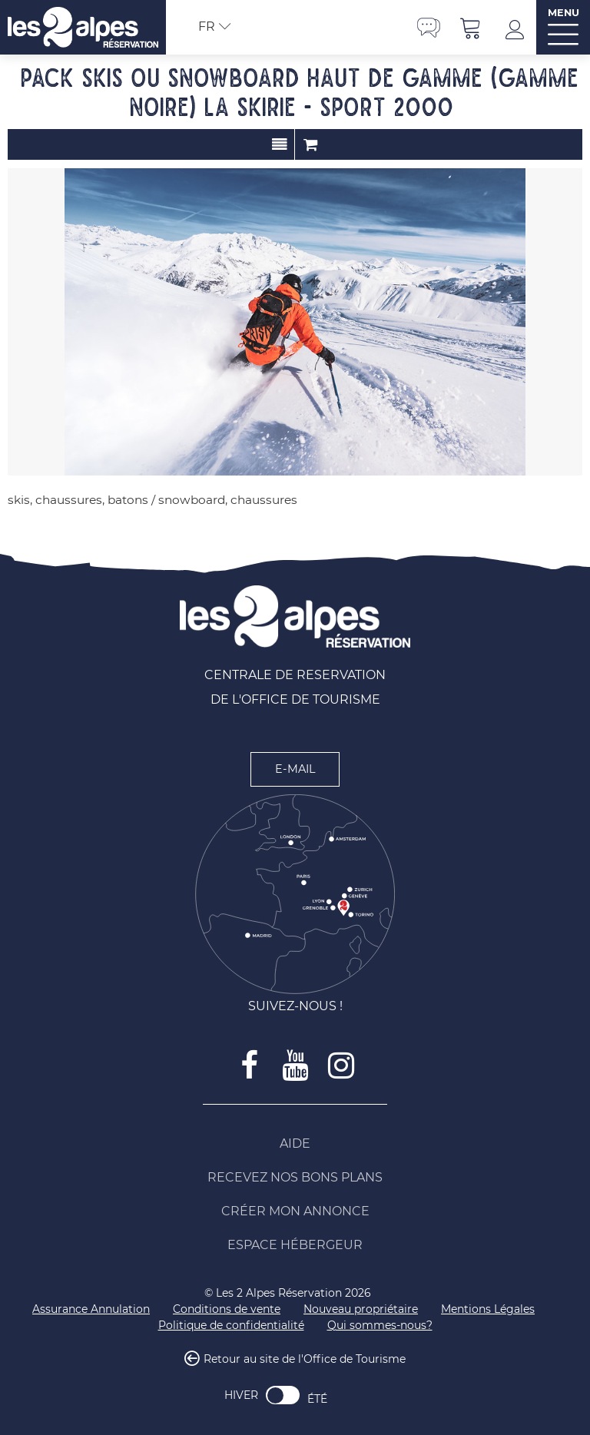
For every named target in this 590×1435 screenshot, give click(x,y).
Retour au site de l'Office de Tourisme (305, 1360)
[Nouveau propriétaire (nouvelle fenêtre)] (360, 1309)
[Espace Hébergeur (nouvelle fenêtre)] (295, 1245)
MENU (563, 12)
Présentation (279, 144)
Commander (310, 144)
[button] (471, 27)
